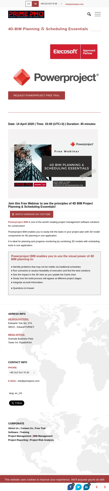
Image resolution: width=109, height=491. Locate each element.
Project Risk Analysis (42, 440)
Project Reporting (18, 440)
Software (13, 432)
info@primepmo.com (74, 4)
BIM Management (43, 436)
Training (24, 432)
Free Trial (40, 428)
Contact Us (27, 428)
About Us (13, 428)
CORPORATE (16, 423)
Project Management (19, 436)
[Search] (87, 14)
